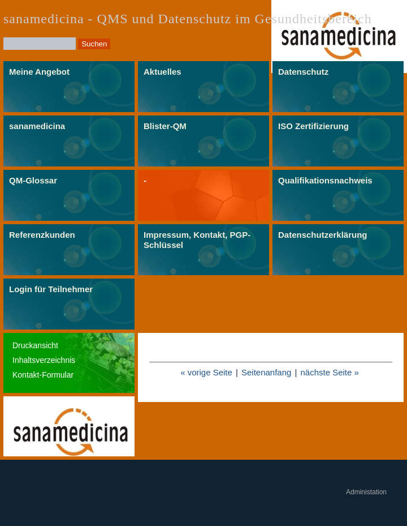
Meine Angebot (39, 71)
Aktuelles (162, 71)
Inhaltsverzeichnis (43, 360)
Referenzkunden (42, 235)
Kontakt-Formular (42, 374)
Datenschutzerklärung (322, 235)
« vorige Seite (206, 372)
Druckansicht (35, 345)
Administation (366, 492)
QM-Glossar (33, 180)
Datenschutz (303, 71)
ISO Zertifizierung (313, 126)
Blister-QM (165, 126)
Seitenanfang (266, 372)
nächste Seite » (329, 372)
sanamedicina (37, 126)
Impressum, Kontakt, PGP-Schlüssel (197, 240)
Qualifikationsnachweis (325, 180)
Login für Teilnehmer (51, 289)
